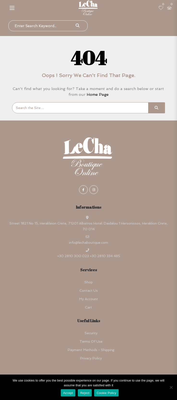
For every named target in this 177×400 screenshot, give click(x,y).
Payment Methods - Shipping (91, 350)
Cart (88, 307)
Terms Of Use (91, 341)
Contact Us (88, 290)
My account (88, 299)
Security (91, 333)
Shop (88, 282)
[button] (12, 8)
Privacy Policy (91, 358)
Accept (68, 393)
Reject (84, 393)
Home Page (98, 94)
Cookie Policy (106, 393)
